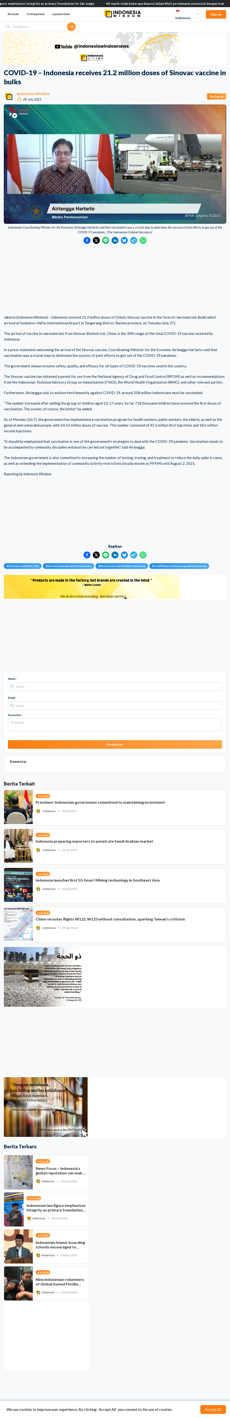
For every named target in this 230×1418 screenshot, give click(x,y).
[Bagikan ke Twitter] (96, 240)
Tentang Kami (35, 14)
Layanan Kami (61, 14)
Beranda (13, 14)
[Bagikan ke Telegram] (133, 240)
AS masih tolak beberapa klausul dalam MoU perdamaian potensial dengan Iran (171, 3)
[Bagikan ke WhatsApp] (143, 240)
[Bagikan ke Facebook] (87, 240)
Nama (12, 678)
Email (12, 698)
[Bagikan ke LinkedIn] (115, 240)
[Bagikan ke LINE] (105, 240)
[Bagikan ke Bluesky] (124, 240)
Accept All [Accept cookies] (213, 1409)
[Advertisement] (115, 279)
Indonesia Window (33, 93)
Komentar (15, 715)
